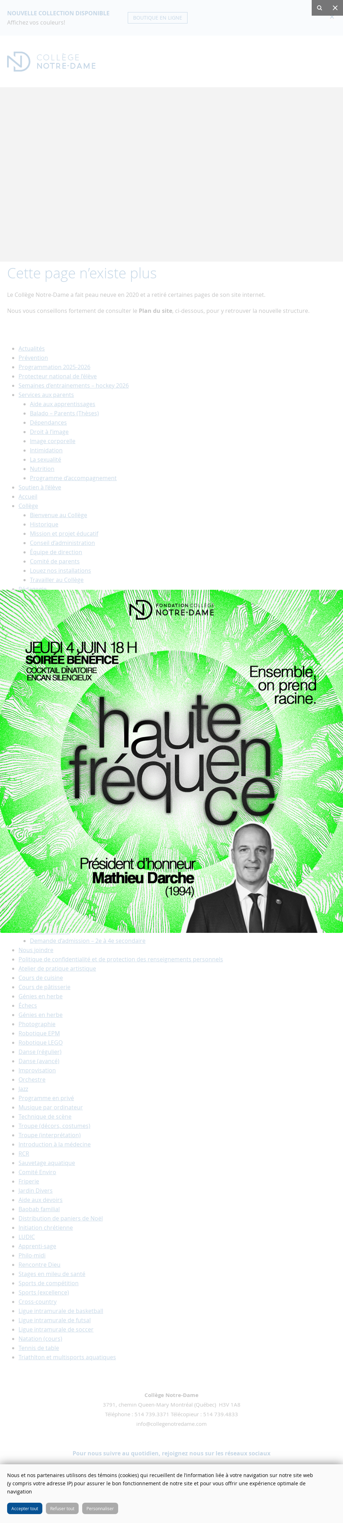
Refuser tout (62, 1508)
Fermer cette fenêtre (332, 1475)
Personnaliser (100, 1508)
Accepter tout (24, 1508)
